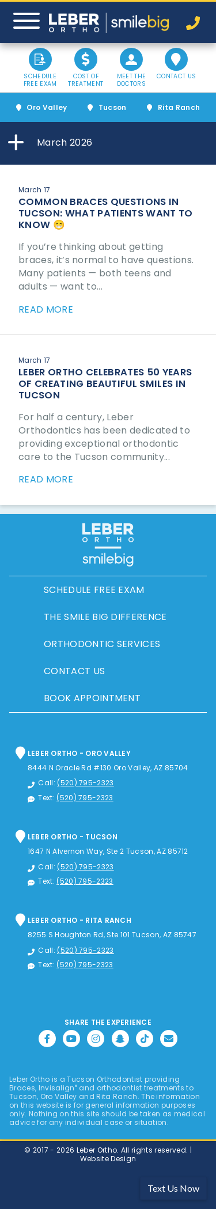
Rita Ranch (179, 107)
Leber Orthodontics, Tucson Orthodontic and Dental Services (108, 23)
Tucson (112, 107)
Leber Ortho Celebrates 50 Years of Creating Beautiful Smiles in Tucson (105, 384)
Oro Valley (46, 107)
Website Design (108, 1159)
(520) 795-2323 (85, 783)
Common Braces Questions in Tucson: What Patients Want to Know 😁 (105, 213)
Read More (45, 309)
